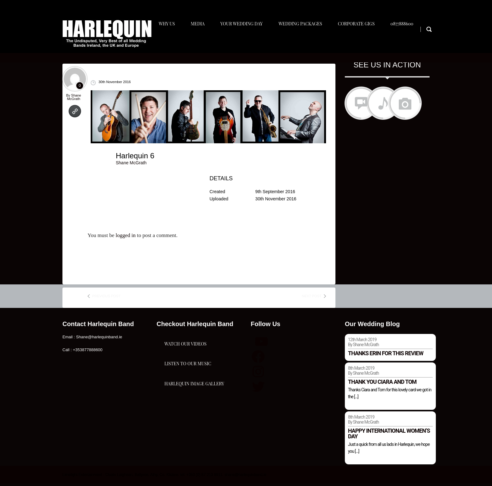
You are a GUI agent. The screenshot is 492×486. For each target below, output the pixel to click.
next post (311, 299)
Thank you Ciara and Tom (382, 384)
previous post (106, 299)
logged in (125, 238)
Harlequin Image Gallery (194, 415)
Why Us (168, 40)
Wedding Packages (305, 40)
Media (200, 40)
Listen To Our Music (187, 384)
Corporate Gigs (362, 40)
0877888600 (408, 40)
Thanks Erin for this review (385, 356)
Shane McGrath (74, 99)
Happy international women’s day (389, 436)
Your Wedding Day (245, 40)
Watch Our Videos (185, 352)
